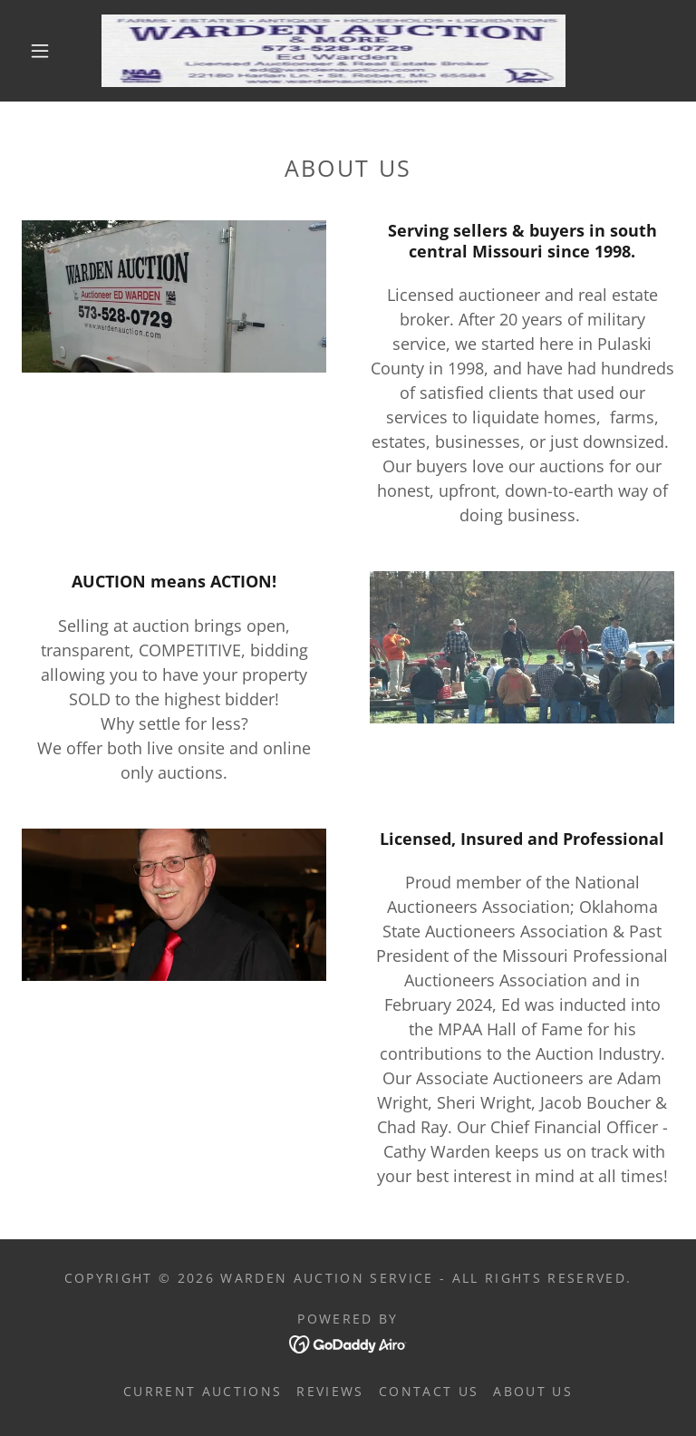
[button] (40, 51)
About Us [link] (533, 1391)
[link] (334, 51)
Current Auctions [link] (202, 1391)
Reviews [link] (329, 1391)
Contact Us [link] (428, 1391)
